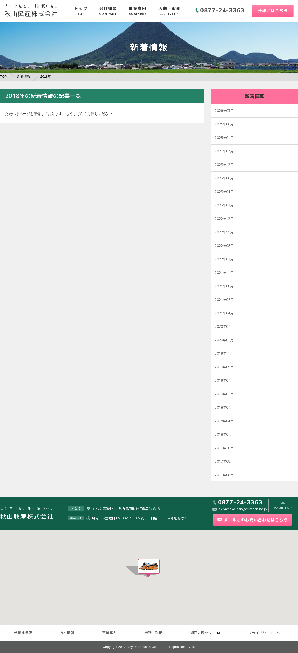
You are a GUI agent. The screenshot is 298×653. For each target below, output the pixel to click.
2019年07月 (224, 380)
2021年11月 (224, 272)
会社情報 (67, 632)
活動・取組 (153, 632)
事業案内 (109, 632)
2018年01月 (224, 434)
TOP (3, 76)
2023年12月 (224, 164)
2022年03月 (224, 259)
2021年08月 (224, 286)
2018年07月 (224, 407)
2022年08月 (224, 245)
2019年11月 (224, 353)
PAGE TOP (283, 508)
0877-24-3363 (222, 11)
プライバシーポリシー (266, 632)
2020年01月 (224, 340)
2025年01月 (224, 137)
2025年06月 (224, 124)
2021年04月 (224, 313)
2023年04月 (224, 191)
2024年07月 (224, 151)
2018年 (45, 76)
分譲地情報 (23, 632)
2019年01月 (224, 394)
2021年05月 (224, 299)
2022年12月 (224, 218)
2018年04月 (224, 421)
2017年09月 (224, 461)
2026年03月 (224, 110)
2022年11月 (224, 232)
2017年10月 (224, 448)
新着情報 (23, 76)
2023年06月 (224, 178)
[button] (149, 568)
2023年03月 (224, 205)
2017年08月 (224, 475)
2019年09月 (224, 367)
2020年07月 (224, 326)
